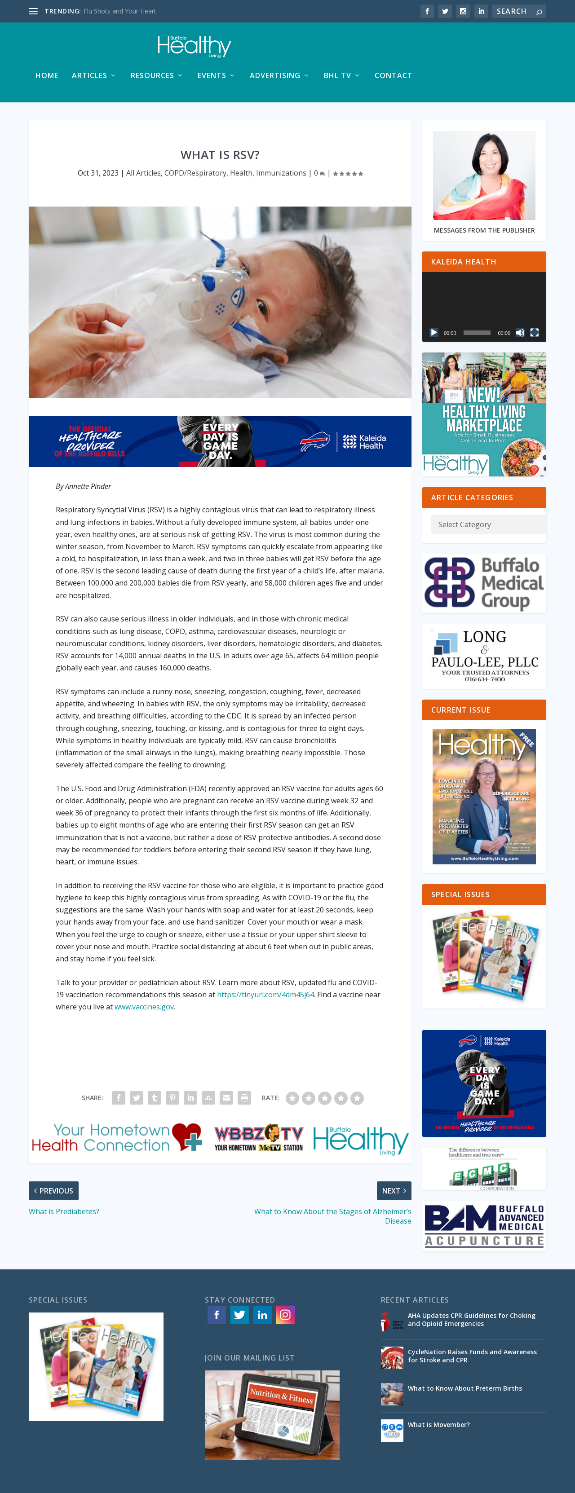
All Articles (143, 147)
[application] (484, 281)
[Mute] (520, 306)
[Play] (433, 306)
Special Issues (487, 1482)
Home (173, 50)
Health (241, 147)
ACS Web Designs (210, 1483)
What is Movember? (439, 1398)
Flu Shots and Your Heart (120, 11)
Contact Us (530, 1482)
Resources (279, 50)
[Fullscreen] (534, 306)
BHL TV (464, 50)
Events (338, 50)
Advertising (401, 50)
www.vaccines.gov (144, 981)
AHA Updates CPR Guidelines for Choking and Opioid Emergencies (471, 1293)
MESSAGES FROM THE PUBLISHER (484, 204)
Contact (520, 50)
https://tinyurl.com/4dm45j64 (264, 968)
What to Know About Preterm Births (465, 1362)
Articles (216, 50)
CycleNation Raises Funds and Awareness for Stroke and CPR (472, 1329)
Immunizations (281, 147)
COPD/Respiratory (195, 147)
